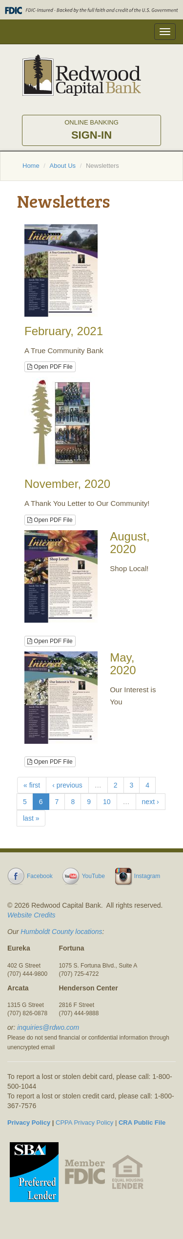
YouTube (93, 876)
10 (107, 802)
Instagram (147, 876)
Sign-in (91, 129)
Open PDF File (50, 366)
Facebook (40, 876)
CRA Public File (142, 1122)
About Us (63, 165)
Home (31, 165)
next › (150, 802)
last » (31, 818)
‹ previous (67, 785)
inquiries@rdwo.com (48, 1027)
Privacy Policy (28, 1122)
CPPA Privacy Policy (84, 1122)
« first (31, 785)
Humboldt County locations (61, 931)
